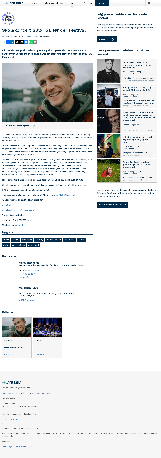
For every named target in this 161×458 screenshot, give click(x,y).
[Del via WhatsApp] (31, 42)
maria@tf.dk (25, 277)
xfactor (81, 239)
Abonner (107, 39)
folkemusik (69, 239)
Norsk (17, 447)
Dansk (4, 447)
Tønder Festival (32, 36)
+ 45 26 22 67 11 (30, 274)
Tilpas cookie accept (11, 424)
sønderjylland (18, 245)
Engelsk (11, 447)
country (39, 239)
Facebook (14, 419)
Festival (15, 239)
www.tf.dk (6, 205)
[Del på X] (17, 42)
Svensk (24, 447)
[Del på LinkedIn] (12, 42)
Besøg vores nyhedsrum (112, 204)
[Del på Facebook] (8, 42)
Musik (6, 239)
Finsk (30, 447)
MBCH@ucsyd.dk (67, 195)
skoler (6, 245)
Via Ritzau (46, 393)
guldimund (33, 245)
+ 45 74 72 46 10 (31, 270)
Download (9, 354)
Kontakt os (6, 393)
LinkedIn (5, 419)
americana (27, 239)
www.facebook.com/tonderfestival (18, 210)
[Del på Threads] (21, 42)
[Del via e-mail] (35, 42)
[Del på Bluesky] (26, 42)
